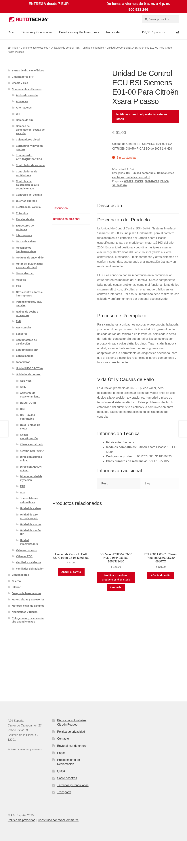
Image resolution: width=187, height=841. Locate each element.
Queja (61, 770)
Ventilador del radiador (30, 568)
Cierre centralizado (31, 444)
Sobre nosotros (67, 778)
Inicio (15, 47)
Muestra (21, 279)
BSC (23, 409)
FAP (22, 486)
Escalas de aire (25, 219)
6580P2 (138, 181)
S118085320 (119, 185)
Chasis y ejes (20, 82)
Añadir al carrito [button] (71, 571)
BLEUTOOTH (28, 402)
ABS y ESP (26, 380)
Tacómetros (23, 362)
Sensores (21, 333)
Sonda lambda (24, 355)
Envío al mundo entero (72, 745)
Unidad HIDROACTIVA (29, 368)
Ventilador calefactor (28, 562)
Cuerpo (16, 581)
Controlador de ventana (30, 165)
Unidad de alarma (30, 524)
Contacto (63, 738)
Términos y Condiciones (37, 32)
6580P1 (128, 181)
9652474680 (152, 181)
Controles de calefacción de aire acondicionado (27, 185)
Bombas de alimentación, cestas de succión (30, 130)
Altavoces (22, 101)
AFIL (23, 386)
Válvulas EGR (24, 556)
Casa (11, 32)
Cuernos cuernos (26, 200)
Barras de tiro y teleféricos (28, 70)
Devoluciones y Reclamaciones (79, 32)
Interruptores (24, 235)
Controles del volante (29, 194)
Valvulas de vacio (26, 550)
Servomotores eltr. (27, 349)
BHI (18, 113)
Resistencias (24, 327)
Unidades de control (62, 47)
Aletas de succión (27, 95)
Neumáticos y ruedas (25, 611)
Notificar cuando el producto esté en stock (141, 117)
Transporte (113, 32)
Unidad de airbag (30, 508)
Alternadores (24, 107)
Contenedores (20, 574)
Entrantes (22, 213)
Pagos (61, 752)
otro (18, 285)
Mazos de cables (26, 241)
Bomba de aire (24, 120)
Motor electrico (25, 273)
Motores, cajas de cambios (28, 605)
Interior (16, 587)
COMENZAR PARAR (32, 450)
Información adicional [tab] (66, 218)
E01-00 (164, 181)
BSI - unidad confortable (90, 47)
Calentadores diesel (28, 139)
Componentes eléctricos (34, 47)
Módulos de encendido (30, 257)
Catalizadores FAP (23, 76)
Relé (18, 321)
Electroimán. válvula (28, 207)
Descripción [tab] (60, 208)
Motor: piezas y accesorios (28, 599)
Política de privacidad (71, 731)
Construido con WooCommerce (58, 820)
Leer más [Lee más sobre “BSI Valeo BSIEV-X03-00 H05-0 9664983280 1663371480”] (115, 587)
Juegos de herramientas (26, 593)
